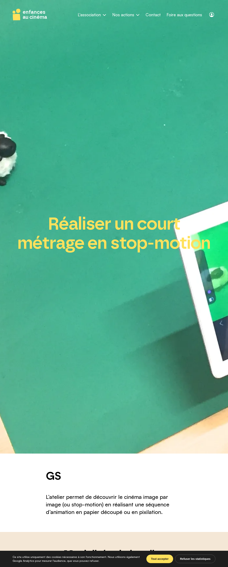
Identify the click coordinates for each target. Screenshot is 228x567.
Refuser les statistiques (195, 558)
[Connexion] (211, 14)
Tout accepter (160, 558)
